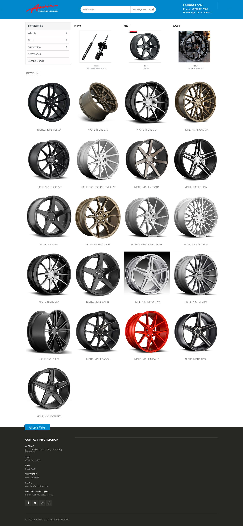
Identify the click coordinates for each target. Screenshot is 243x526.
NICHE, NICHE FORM (196, 300)
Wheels (32, 33)
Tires (30, 40)
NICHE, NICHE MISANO (147, 358)
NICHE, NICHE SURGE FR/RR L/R (98, 186)
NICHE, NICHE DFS (98, 129)
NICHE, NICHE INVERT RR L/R (147, 243)
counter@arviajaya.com (37, 486)
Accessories (34, 54)
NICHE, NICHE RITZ (49, 358)
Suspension (34, 47)
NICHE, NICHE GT (49, 243)
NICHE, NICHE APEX (195, 358)
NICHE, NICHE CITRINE (196, 243)
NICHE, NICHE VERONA (147, 186)
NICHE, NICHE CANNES (49, 415)
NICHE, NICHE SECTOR (49, 186)
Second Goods (36, 60)
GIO (195, 65)
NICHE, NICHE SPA (147, 129)
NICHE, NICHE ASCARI (97, 243)
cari (151, 9)
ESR (146, 65)
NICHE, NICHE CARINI (98, 300)
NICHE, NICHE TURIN (196, 186)
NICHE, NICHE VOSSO (49, 129)
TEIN (96, 65)
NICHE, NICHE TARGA (98, 358)
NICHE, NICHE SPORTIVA (147, 300)
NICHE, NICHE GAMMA (195, 129)
